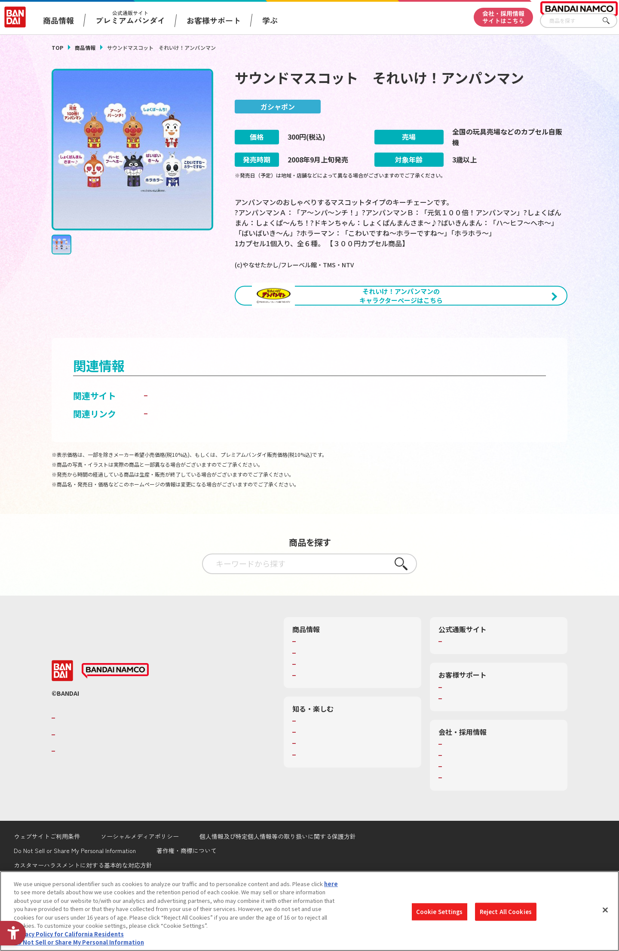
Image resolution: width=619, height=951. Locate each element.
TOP (57, 47)
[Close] (605, 909)
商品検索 (309, 687)
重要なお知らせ (464, 744)
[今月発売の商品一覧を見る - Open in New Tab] (487, 343)
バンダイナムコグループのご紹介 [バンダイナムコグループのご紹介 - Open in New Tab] (109, 763)
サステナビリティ (466, 812)
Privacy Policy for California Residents (69, 934)
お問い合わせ (461, 823)
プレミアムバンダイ (469, 687)
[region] (309, 911)
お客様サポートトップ (472, 732)
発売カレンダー (317, 698)
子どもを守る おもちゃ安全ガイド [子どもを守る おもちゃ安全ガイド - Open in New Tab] (215, 459)
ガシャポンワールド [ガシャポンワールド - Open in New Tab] (188, 440)
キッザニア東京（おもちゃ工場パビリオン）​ (354, 788)
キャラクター (314, 709)
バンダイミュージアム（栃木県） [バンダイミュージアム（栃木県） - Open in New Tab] (340, 800)
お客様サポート (214, 20)
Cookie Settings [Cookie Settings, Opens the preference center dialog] (439, 912)
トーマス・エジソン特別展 (331, 777)
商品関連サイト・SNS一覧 (331, 721)
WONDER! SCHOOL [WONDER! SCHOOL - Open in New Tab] (322, 766)
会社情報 (455, 789)
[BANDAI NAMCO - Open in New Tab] (115, 716)
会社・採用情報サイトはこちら (503, 17)
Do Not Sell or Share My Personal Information (79, 942)
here (331, 884)
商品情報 (85, 47)
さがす (610, 21)
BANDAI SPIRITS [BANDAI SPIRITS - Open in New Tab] (84, 796)
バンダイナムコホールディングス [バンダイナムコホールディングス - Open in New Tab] (109, 780)
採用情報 (455, 800)
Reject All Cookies (506, 912)
